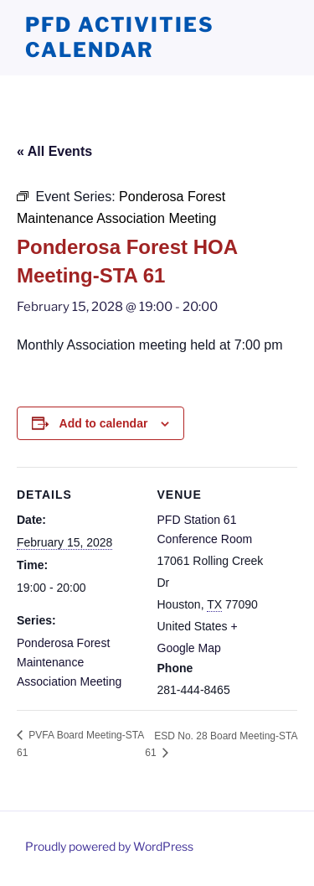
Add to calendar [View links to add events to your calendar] (103, 423)
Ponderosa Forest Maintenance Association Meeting (69, 662)
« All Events (54, 151)
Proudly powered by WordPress (109, 846)
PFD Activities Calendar (119, 37)
